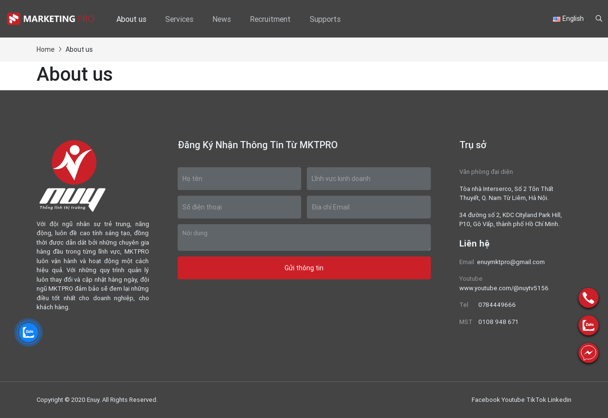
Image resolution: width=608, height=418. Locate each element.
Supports (325, 19)
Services (179, 19)
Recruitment (270, 19)
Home (46, 49)
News (221, 19)
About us (131, 19)
